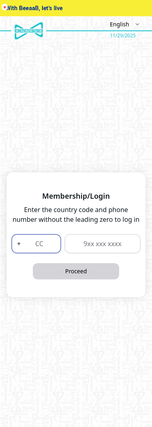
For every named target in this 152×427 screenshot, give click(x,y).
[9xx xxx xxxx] (102, 244)
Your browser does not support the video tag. (76, 8)
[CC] (38, 244)
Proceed (76, 271)
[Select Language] (123, 24)
